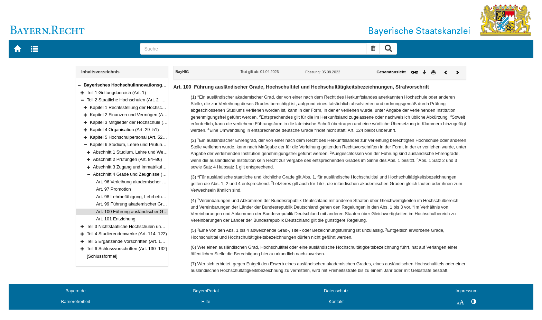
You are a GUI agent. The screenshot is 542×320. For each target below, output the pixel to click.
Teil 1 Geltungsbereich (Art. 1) (116, 92)
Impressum (466, 290)
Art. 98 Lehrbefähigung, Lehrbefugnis (133, 196)
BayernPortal (206, 290)
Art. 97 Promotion (113, 189)
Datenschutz (336, 290)
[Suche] (253, 49)
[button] (79, 85)
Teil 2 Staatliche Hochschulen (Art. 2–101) (128, 99)
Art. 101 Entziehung (116, 218)
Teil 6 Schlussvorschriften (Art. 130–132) (127, 248)
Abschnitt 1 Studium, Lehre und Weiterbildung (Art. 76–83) (151, 152)
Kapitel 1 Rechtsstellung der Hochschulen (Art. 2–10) (142, 107)
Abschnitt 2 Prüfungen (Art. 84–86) (127, 159)
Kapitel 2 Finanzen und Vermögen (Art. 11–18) (136, 114)
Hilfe (206, 301)
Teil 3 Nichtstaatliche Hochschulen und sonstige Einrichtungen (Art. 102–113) (163, 226)
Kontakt (336, 301)
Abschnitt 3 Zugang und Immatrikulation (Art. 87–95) (145, 167)
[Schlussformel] (102, 256)
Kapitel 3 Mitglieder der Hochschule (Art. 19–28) (137, 122)
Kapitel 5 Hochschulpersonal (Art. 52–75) (130, 137)
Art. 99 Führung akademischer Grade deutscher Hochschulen (157, 204)
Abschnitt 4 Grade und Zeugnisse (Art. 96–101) (140, 174)
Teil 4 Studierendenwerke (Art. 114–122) (127, 233)
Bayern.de (75, 290)
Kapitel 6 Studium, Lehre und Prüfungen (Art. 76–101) (143, 144)
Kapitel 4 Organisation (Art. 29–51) (124, 129)
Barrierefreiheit (75, 301)
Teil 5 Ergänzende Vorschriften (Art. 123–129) (132, 241)
